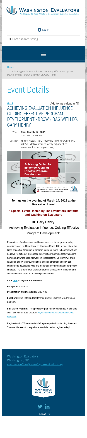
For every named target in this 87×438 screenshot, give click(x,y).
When (15, 132)
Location (14, 140)
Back (10, 103)
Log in (45, 29)
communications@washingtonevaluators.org (35, 364)
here (15, 280)
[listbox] (65, 103)
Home (10, 67)
